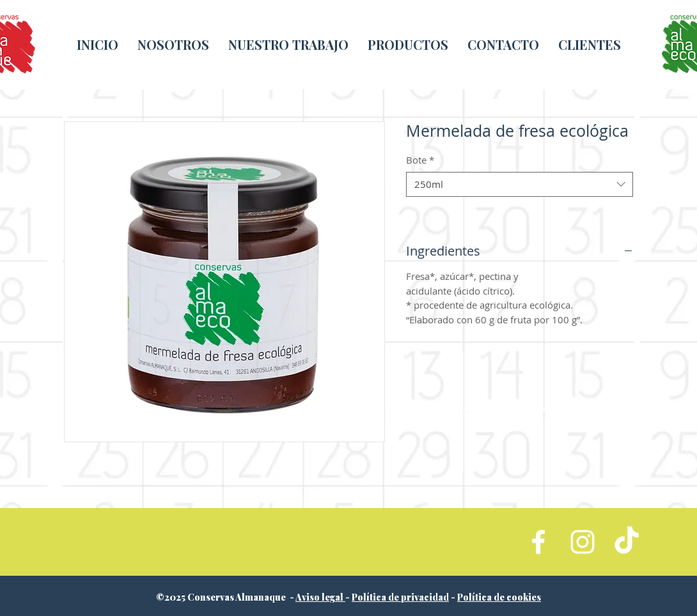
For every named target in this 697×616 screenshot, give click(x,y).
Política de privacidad (400, 597)
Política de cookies (499, 597)
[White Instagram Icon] (583, 542)
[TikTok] (627, 542)
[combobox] (519, 184)
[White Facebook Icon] (538, 542)
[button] (288, 44)
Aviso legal (320, 597)
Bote (420, 159)
